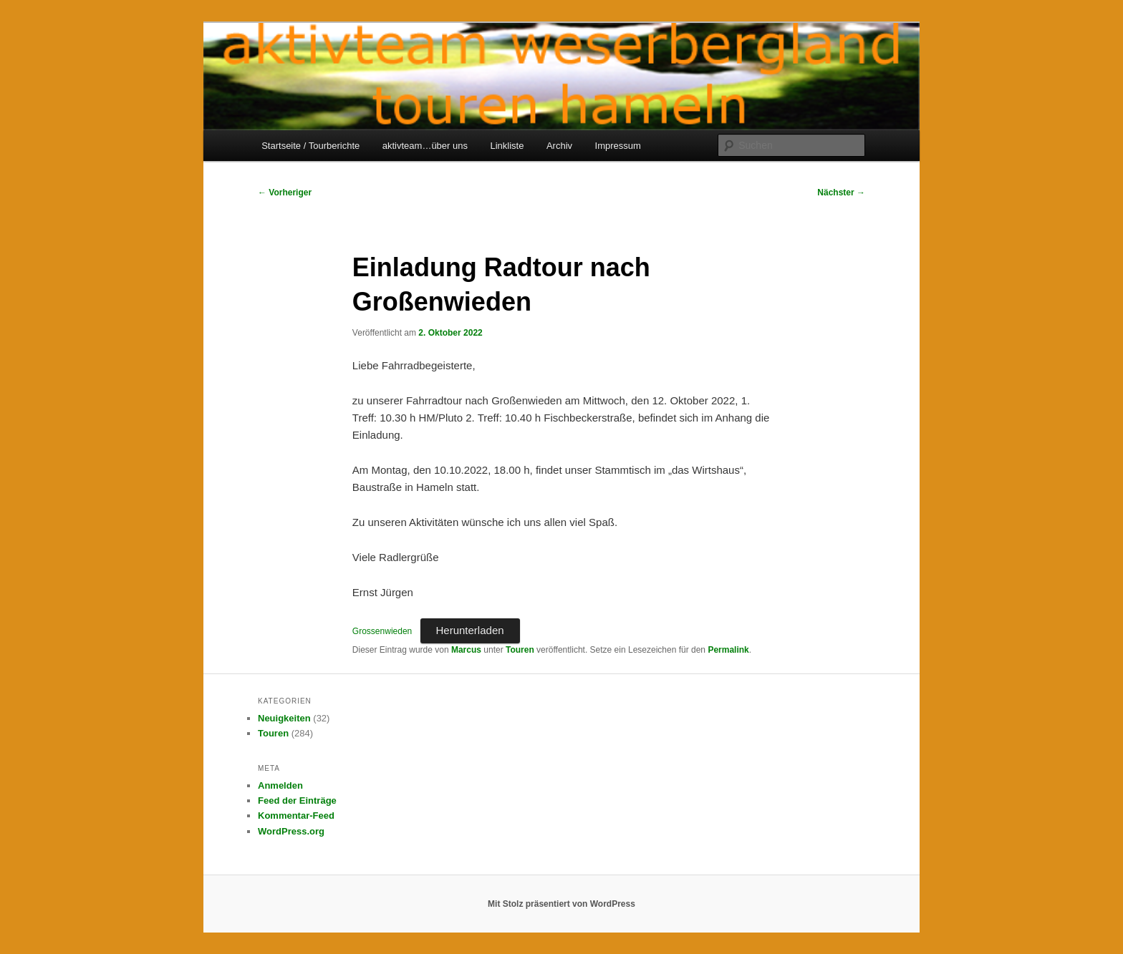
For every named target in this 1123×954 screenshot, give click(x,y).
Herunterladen (470, 630)
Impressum (618, 145)
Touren (520, 650)
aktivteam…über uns (425, 145)
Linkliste (507, 145)
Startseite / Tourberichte (310, 145)
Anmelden (280, 785)
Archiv (559, 145)
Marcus (466, 650)
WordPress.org (291, 831)
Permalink (728, 650)
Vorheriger (285, 193)
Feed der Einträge (297, 800)
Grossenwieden (382, 631)
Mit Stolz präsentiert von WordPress (561, 904)
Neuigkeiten (284, 718)
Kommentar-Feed (296, 815)
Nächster (841, 193)
